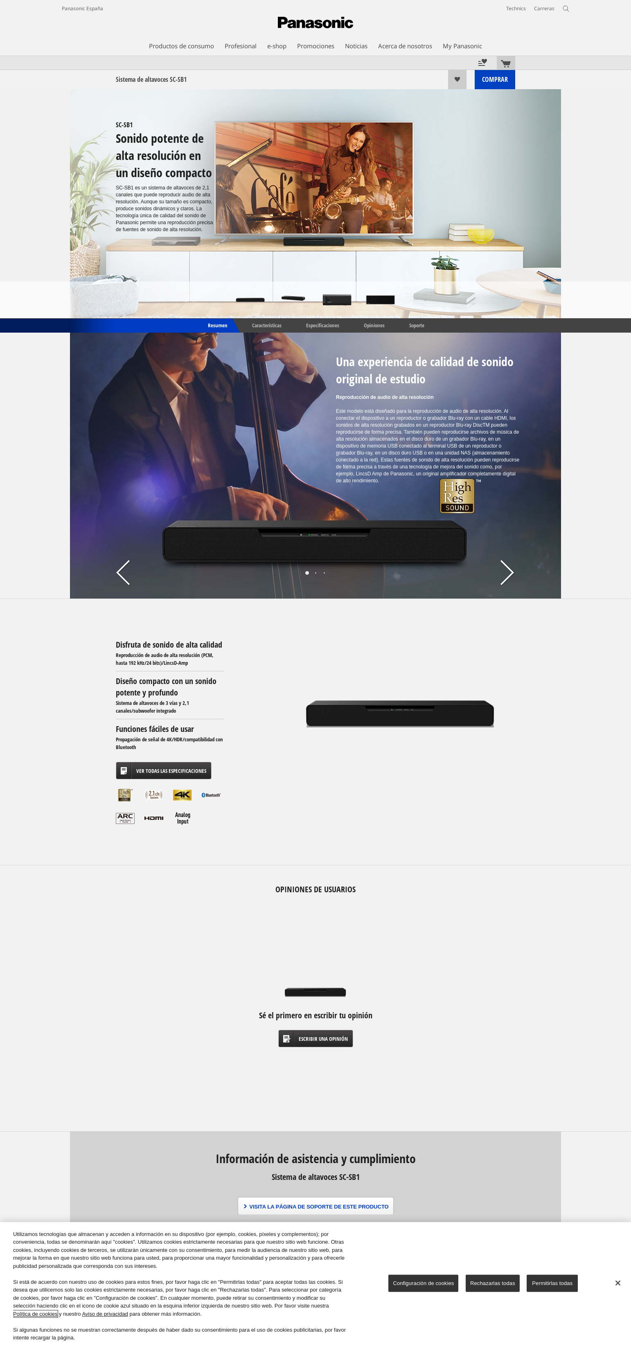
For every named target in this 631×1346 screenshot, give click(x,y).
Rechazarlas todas (492, 1283)
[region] (315, 1284)
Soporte (416, 325)
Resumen (217, 325)
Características (267, 325)
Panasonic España (82, 8)
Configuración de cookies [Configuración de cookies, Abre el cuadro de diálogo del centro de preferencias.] (423, 1283)
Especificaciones (322, 325)
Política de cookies (35, 1314)
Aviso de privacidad (105, 1314)
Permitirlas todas (552, 1283)
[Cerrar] (618, 1283)
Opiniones (374, 325)
